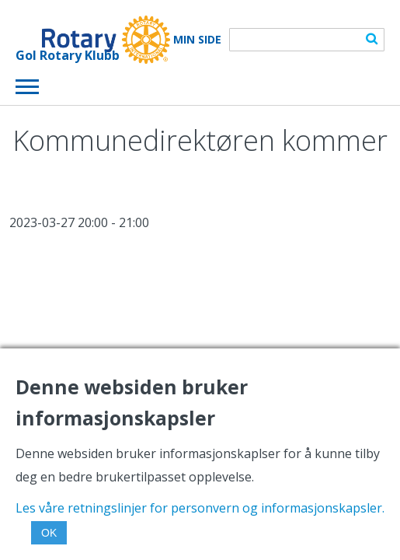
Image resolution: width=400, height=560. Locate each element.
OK (49, 533)
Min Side (197, 39)
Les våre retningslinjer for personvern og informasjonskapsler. (200, 507)
